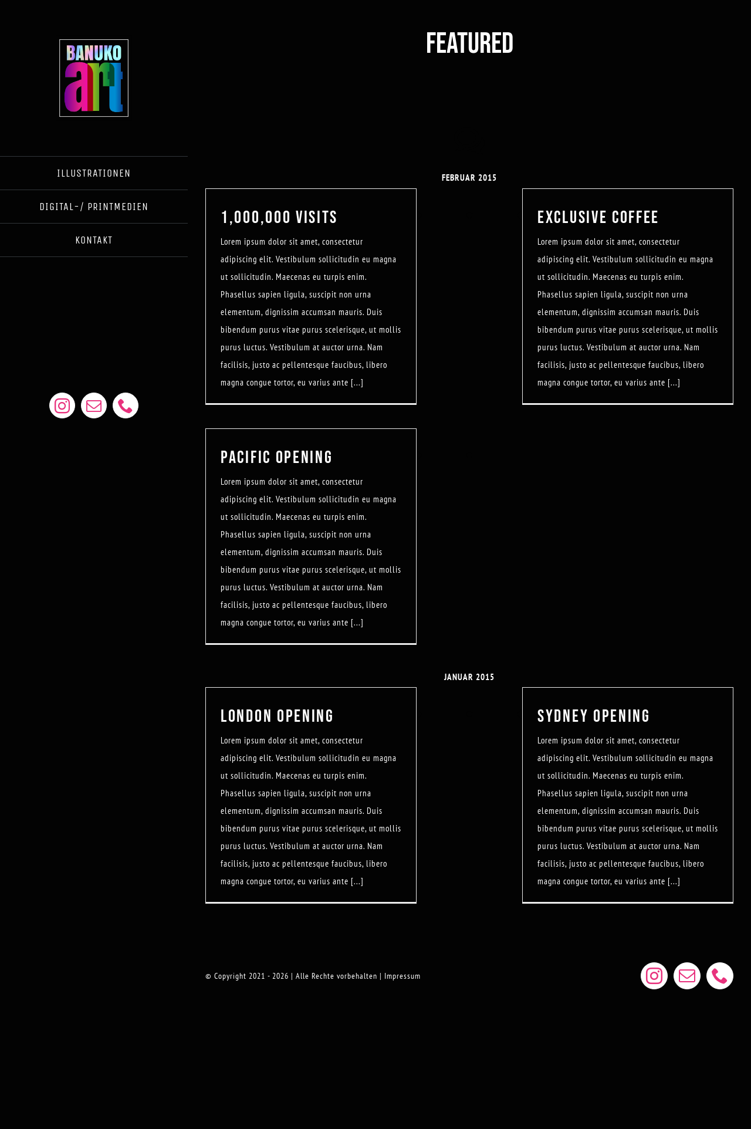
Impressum (402, 976)
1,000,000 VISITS (279, 217)
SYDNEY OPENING (594, 716)
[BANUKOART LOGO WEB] (94, 39)
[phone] (125, 405)
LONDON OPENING (277, 716)
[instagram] (62, 405)
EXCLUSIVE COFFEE (598, 217)
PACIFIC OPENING (277, 457)
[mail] (94, 405)
